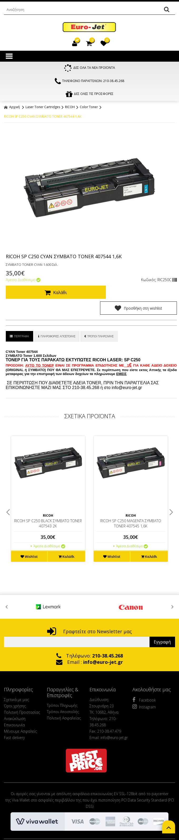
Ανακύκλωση (15, 702)
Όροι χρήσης (15, 690)
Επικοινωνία (14, 709)
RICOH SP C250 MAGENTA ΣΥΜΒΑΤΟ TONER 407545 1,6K (130, 508)
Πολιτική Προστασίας (22, 696)
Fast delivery (14, 721)
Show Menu (9, 56)
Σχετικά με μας (16, 684)
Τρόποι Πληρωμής (62, 689)
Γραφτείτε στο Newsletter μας (89, 616)
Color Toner (89, 107)
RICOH (70, 107)
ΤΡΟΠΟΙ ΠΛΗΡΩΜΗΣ (99, 321)
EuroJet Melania (89, 27)
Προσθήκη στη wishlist (141, 292)
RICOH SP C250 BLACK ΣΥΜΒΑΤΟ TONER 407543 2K (48, 508)
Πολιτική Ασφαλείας (64, 702)
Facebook (144, 684)
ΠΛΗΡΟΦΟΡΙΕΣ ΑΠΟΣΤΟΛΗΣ (57, 321)
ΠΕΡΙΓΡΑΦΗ (19, 321)
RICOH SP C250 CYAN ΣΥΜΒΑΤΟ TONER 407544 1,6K (42, 116)
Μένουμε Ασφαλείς (20, 715)
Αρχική (12, 107)
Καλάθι (54, 293)
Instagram (144, 691)
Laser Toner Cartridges (43, 107)
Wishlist (29, 541)
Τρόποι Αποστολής (63, 696)
